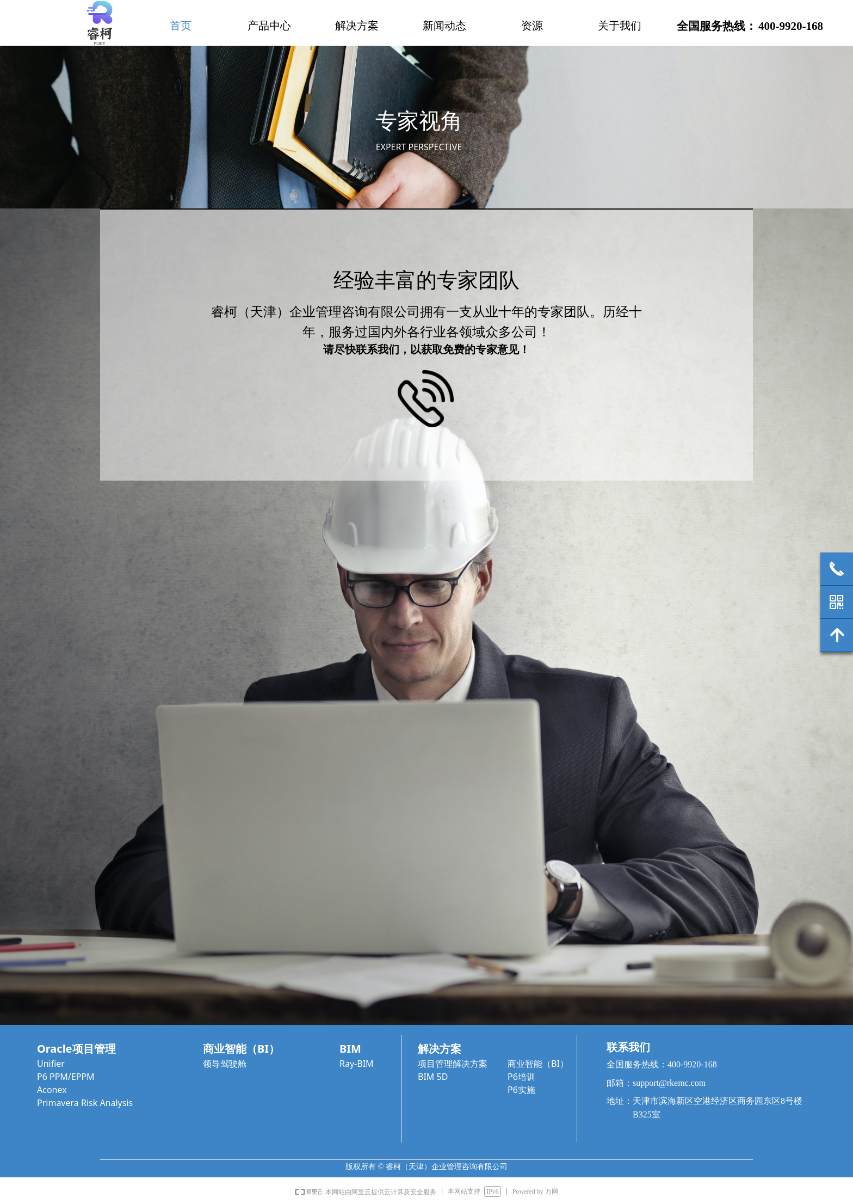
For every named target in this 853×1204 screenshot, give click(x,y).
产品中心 (269, 26)
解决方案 (357, 26)
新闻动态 (444, 26)
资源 (532, 26)
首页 (180, 26)
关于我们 (619, 26)
